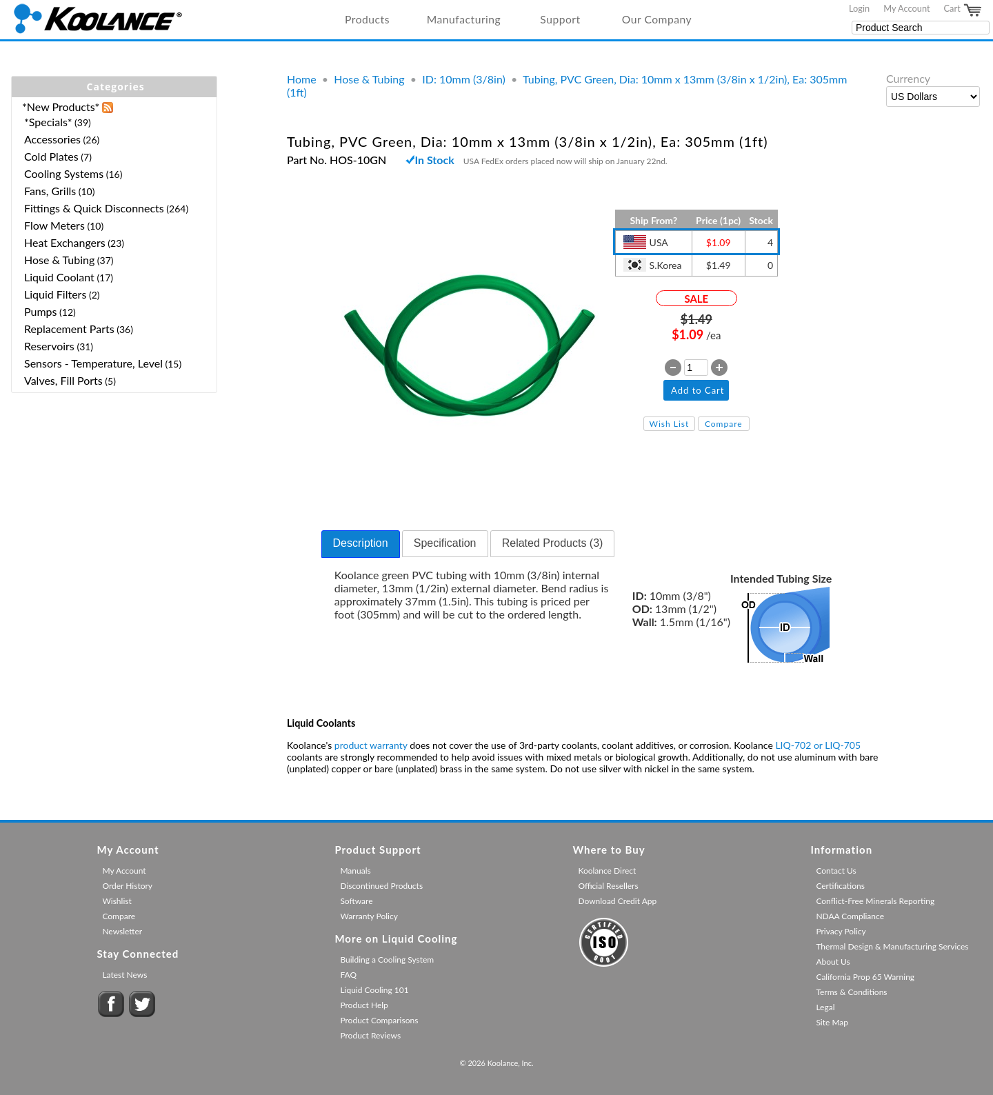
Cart (963, 10)
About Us (833, 961)
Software (356, 901)
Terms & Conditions (851, 992)
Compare (724, 424)
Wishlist (116, 901)
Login (859, 8)
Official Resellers (608, 886)
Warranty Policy (369, 916)
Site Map (832, 1022)
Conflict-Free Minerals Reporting (875, 901)
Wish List (670, 424)
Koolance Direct (607, 870)
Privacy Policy (840, 931)
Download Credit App (617, 901)
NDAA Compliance (850, 916)
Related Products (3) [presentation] (552, 543)
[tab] (360, 544)
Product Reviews (370, 1035)
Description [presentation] (360, 543)
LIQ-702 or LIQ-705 (818, 745)
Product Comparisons (379, 1020)
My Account (906, 8)
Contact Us (836, 870)
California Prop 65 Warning (865, 977)
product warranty (371, 745)
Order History (127, 886)
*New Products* (60, 106)
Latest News (124, 975)
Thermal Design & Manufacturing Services (892, 946)
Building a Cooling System (387, 959)
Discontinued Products (381, 886)
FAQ (348, 975)
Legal (825, 1007)
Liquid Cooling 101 (374, 990)
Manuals (355, 870)
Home (302, 79)
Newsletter (122, 931)
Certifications (840, 886)
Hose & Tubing (369, 79)
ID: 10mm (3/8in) (463, 79)
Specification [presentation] (445, 543)
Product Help (364, 1005)
